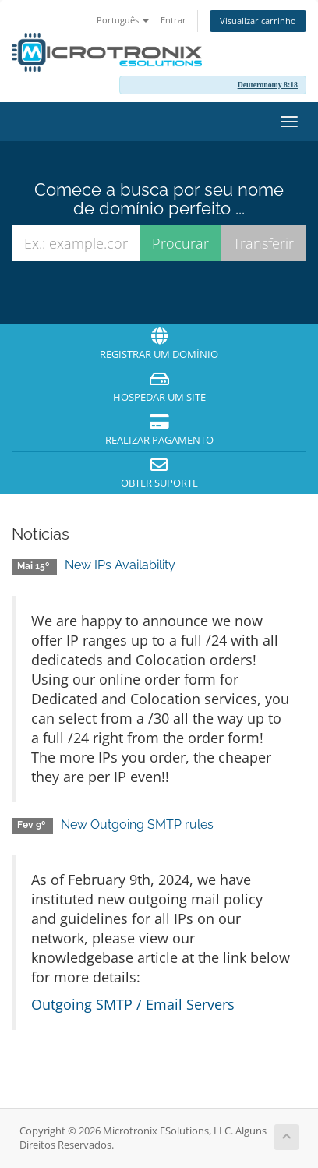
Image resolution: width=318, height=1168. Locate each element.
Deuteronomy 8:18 (268, 84)
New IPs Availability (120, 564)
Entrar (173, 20)
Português (123, 20)
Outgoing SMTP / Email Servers (133, 1004)
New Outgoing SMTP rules (137, 824)
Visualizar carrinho (258, 21)
